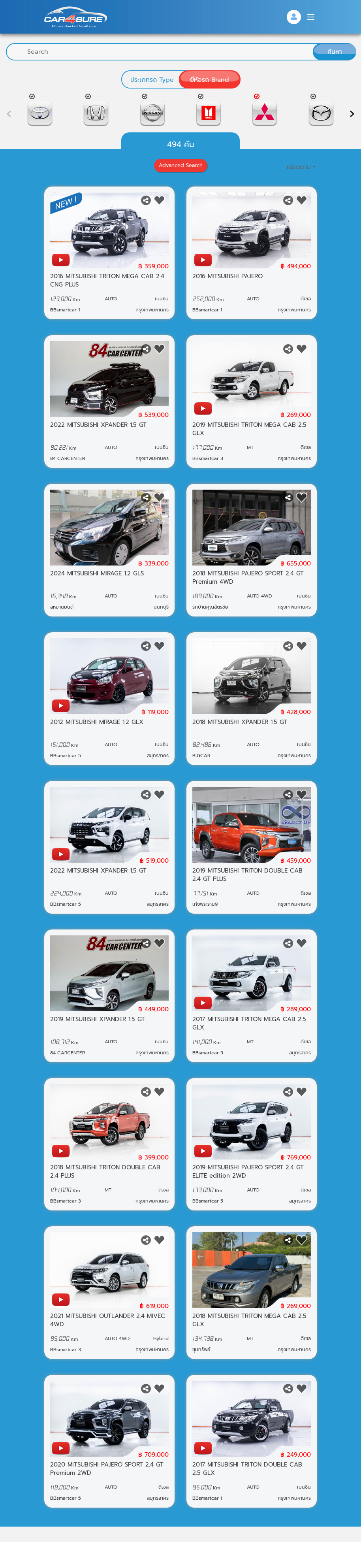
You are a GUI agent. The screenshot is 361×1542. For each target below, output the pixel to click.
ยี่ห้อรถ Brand (209, 80)
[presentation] (352, 114)
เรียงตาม (299, 174)
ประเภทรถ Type (152, 80)
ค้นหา (334, 52)
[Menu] (311, 17)
